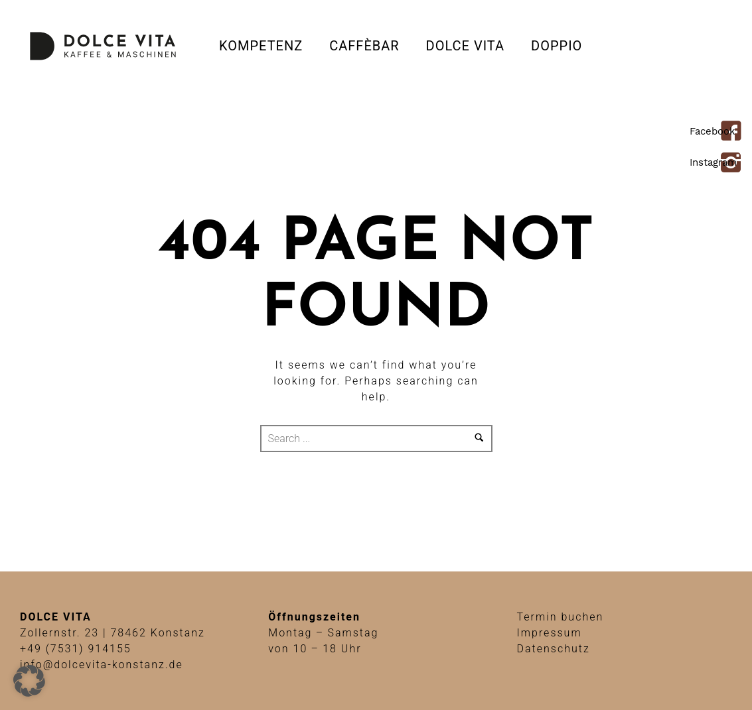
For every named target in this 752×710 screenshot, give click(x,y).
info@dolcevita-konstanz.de (101, 664)
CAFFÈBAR (364, 46)
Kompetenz (261, 46)
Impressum (549, 632)
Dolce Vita (465, 46)
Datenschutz (553, 648)
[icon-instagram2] (734, 163)
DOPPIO (556, 46)
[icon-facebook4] (734, 132)
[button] (29, 681)
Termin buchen (560, 617)
